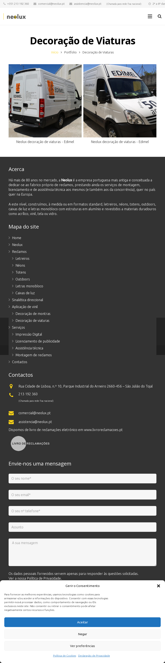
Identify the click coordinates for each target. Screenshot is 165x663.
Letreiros (22, 258)
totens (135, 204)
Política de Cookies (64, 655)
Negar (82, 634)
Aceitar (82, 622)
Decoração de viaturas (32, 320)
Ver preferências (82, 646)
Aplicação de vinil (25, 307)
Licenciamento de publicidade (37, 341)
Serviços (18, 327)
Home (16, 238)
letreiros (110, 204)
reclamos (66, 185)
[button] (158, 586)
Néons (20, 265)
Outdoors (22, 279)
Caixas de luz (25, 293)
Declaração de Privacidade (94, 655)
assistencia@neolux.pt (87, 3)
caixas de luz (18, 209)
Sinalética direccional (27, 300)
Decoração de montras (32, 314)
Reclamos (19, 252)
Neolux (17, 245)
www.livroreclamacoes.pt (103, 430)
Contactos (19, 362)
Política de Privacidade (44, 578)
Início (54, 52)
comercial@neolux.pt (51, 3)
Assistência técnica (29, 348)
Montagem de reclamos (33, 355)
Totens (20, 272)
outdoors (148, 204)
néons (123, 204)
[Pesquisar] (159, 16)
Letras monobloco (29, 286)
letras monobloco (44, 209)
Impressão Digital (28, 334)
